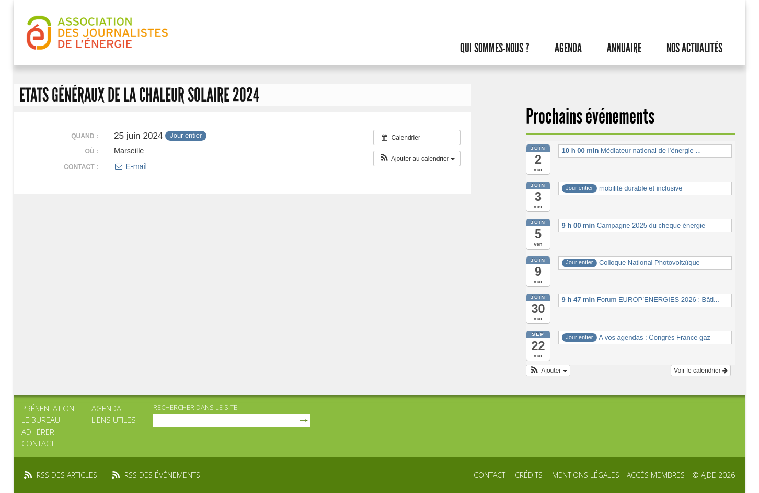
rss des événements (162, 475)
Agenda (568, 48)
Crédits (529, 475)
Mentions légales (585, 475)
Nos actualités (694, 48)
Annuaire (624, 48)
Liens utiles (113, 419)
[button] (417, 158)
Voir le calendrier (701, 370)
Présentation (47, 408)
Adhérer (37, 432)
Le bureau (40, 419)
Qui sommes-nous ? (495, 48)
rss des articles (67, 475)
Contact (37, 443)
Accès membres (656, 475)
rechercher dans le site (195, 407)
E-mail (130, 166)
